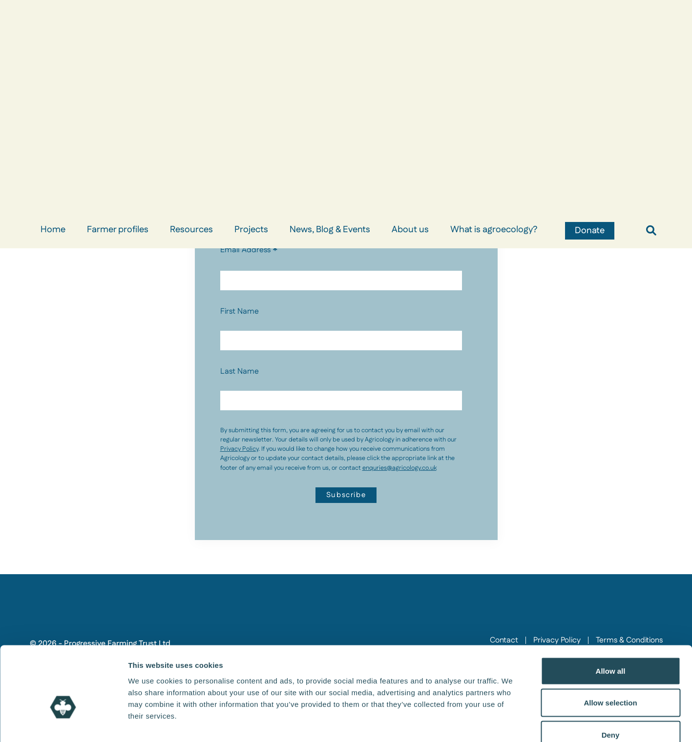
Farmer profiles (117, 229)
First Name (239, 311)
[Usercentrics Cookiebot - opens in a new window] (63, 723)
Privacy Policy (239, 448)
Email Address (249, 250)
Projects (251, 229)
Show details (512, 723)
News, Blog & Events (330, 229)
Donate (590, 230)
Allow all (611, 614)
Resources (191, 229)
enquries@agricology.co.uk (399, 467)
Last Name (239, 371)
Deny (611, 678)
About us (410, 229)
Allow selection (610, 646)
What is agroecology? (493, 229)
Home (53, 229)
